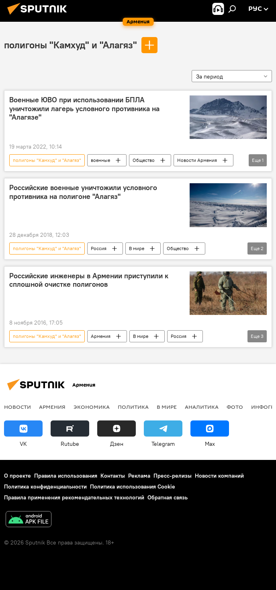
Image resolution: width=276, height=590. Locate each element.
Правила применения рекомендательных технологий (74, 497)
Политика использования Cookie (132, 486)
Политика (133, 406)
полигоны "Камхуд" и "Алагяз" (70, 45)
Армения (100, 336)
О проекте (17, 475)
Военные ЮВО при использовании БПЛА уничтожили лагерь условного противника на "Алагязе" (84, 108)
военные (100, 160)
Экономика (92, 406)
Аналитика (202, 406)
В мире (136, 248)
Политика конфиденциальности (45, 486)
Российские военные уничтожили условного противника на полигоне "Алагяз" (83, 192)
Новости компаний (219, 475)
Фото (235, 406)
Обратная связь (167, 497)
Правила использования (65, 475)
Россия (98, 248)
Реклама (139, 475)
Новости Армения (197, 160)
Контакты (112, 475)
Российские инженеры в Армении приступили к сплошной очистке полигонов (88, 280)
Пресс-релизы (172, 475)
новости (17, 406)
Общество (144, 160)
